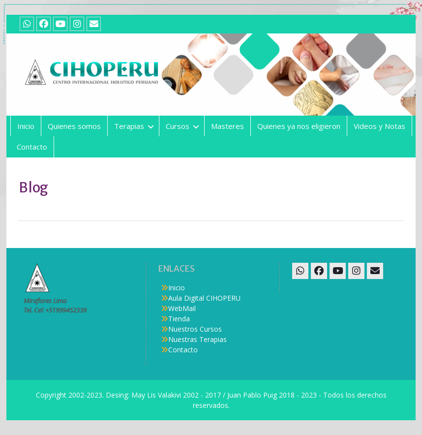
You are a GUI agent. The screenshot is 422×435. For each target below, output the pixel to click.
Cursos (177, 126)
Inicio (25, 126)
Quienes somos (74, 126)
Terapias (129, 126)
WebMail (182, 308)
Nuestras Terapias (197, 339)
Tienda (179, 318)
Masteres (227, 126)
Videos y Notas (379, 126)
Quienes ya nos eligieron (298, 126)
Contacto (32, 147)
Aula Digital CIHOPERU (204, 298)
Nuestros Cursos (195, 329)
